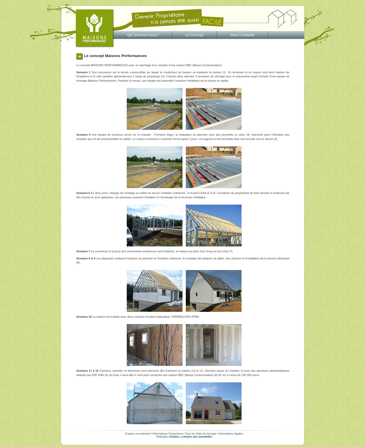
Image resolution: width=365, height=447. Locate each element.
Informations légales (230, 433)
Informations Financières (167, 433)
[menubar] (191, 35)
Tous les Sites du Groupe (200, 433)
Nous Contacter (242, 35)
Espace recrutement (137, 433)
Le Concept (194, 35)
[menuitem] (143, 35)
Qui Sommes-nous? (143, 35)
